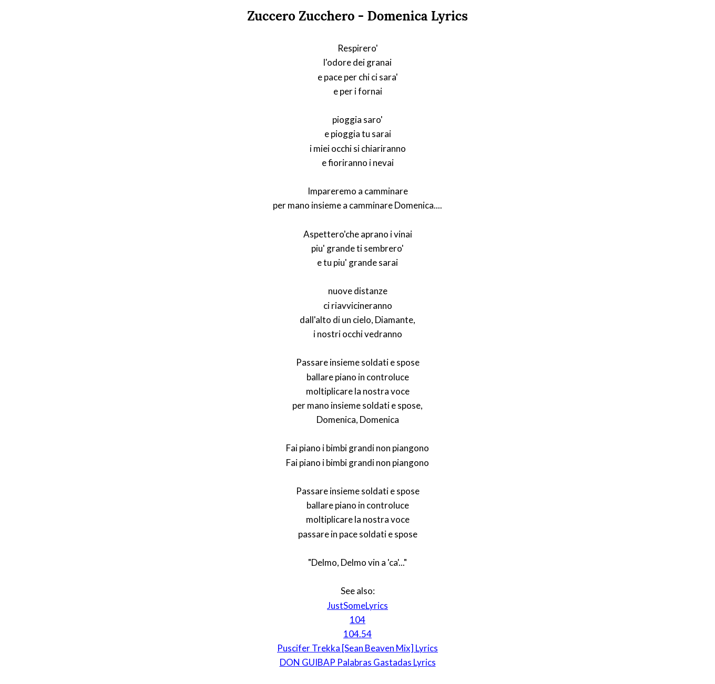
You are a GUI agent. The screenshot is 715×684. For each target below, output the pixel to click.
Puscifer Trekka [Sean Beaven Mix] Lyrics (357, 648)
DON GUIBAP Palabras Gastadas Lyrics (358, 662)
